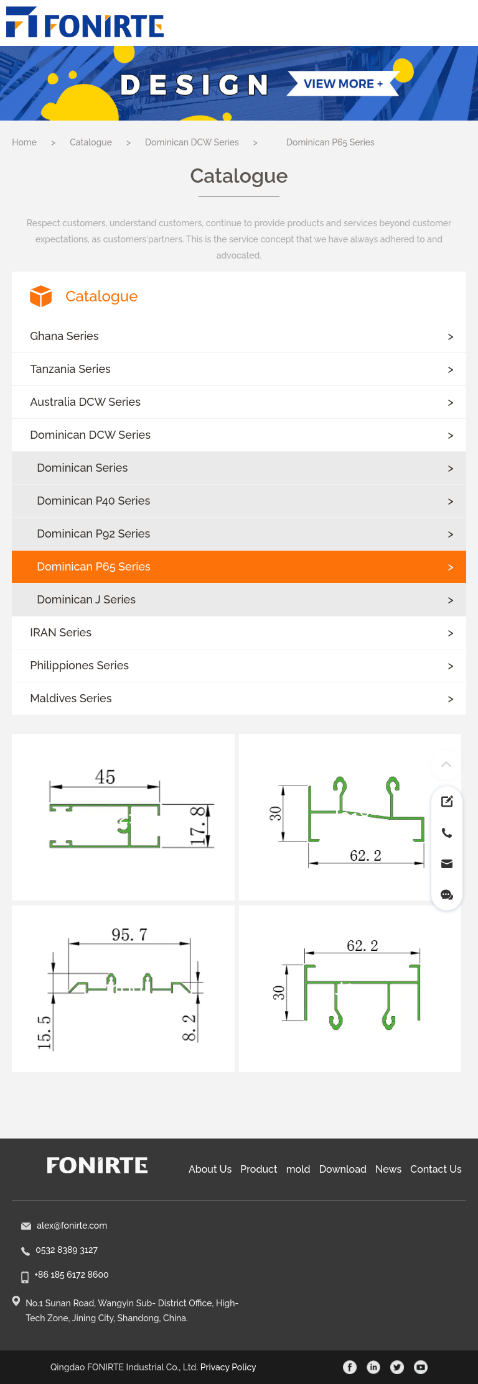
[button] (239, 336)
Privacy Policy (228, 1367)
